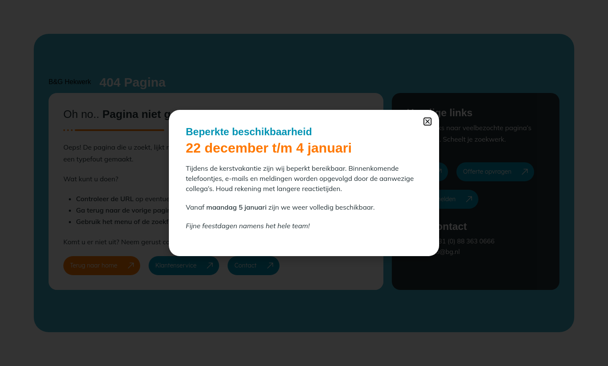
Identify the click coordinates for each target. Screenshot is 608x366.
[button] (427, 121)
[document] (304, 183)
